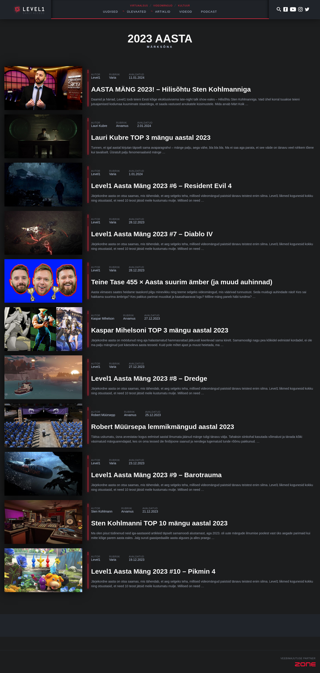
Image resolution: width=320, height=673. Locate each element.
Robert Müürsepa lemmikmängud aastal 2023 (162, 426)
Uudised (110, 11)
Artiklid (162, 11)
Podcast (209, 11)
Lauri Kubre (99, 126)
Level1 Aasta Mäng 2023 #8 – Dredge (149, 378)
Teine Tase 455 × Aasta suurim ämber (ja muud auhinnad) (181, 282)
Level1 (95, 77)
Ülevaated (136, 11)
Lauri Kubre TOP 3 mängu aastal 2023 (150, 137)
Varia (112, 77)
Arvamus (122, 126)
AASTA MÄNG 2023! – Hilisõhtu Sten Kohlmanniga (171, 89)
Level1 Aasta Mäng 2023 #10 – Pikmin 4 (153, 571)
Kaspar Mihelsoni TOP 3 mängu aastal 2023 (159, 330)
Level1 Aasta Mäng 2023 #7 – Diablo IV (152, 234)
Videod (185, 11)
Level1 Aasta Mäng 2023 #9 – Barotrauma (156, 475)
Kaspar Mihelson (102, 318)
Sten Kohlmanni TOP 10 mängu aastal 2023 (159, 523)
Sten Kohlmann (101, 511)
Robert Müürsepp (103, 415)
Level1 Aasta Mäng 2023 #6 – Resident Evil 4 (161, 185)
